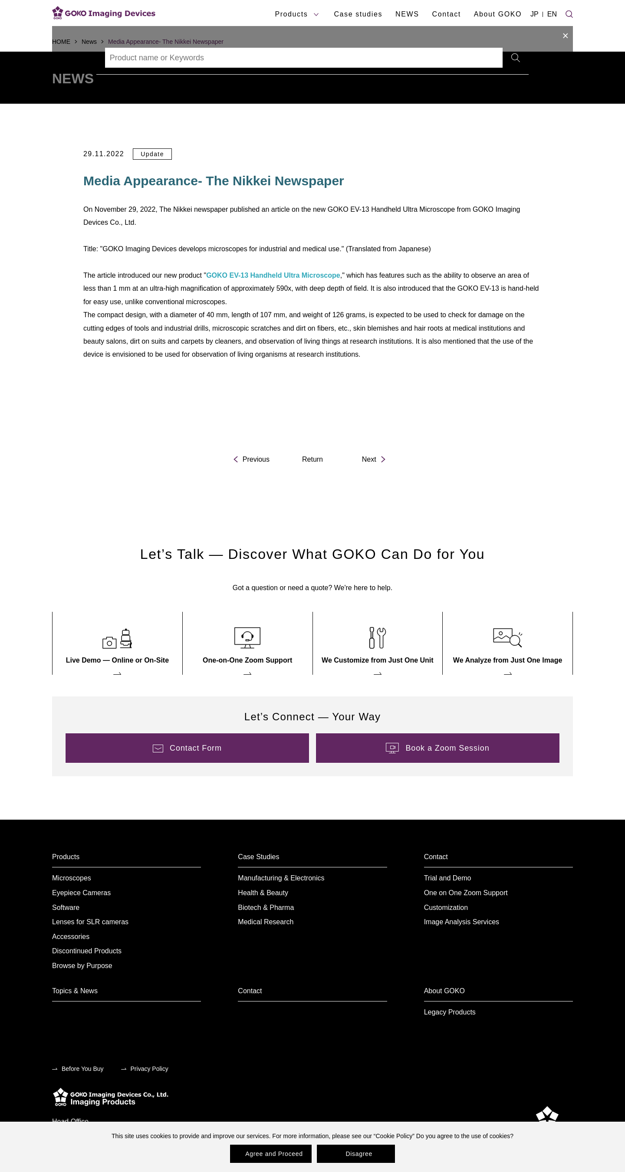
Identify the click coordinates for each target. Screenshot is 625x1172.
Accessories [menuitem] (70, 936)
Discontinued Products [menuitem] (87, 951)
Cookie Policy (393, 1136)
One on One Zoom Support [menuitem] (466, 892)
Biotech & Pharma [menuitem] (266, 907)
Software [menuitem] (65, 907)
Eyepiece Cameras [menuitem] (81, 892)
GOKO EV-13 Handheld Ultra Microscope (273, 275)
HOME (61, 41)
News (89, 41)
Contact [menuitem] (436, 856)
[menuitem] (117, 643)
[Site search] (569, 13)
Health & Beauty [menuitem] (263, 892)
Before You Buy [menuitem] (83, 1068)
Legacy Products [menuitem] (450, 1012)
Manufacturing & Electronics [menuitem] (281, 878)
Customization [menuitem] (446, 907)
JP (534, 14)
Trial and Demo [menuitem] (447, 878)
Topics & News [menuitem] (75, 991)
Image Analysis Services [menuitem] (461, 922)
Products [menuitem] (65, 856)
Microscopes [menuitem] (71, 878)
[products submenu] (316, 15)
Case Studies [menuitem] (258, 856)
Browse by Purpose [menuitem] (82, 965)
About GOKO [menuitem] (444, 991)
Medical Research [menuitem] (265, 922)
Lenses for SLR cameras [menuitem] (90, 922)
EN (552, 14)
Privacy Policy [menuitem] (149, 1068)
